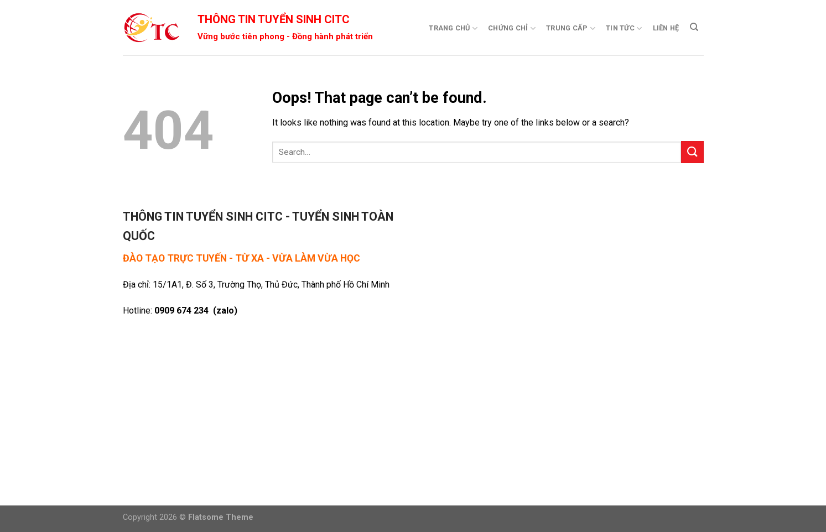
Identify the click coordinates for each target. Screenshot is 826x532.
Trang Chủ (453, 28)
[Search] (694, 27)
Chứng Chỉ (512, 28)
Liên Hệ (666, 28)
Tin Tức (624, 28)
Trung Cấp (570, 28)
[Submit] (692, 152)
